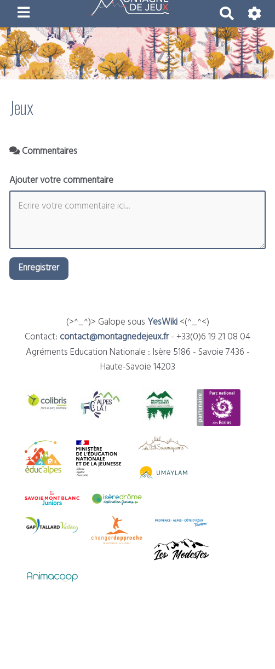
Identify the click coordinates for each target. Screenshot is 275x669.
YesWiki (162, 322)
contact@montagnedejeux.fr (114, 337)
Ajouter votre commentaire (61, 180)
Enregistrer (39, 268)
